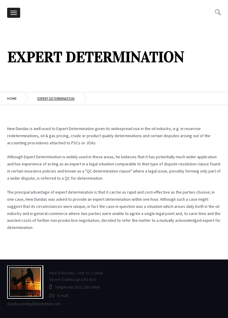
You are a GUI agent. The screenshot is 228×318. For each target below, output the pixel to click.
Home (12, 98)
